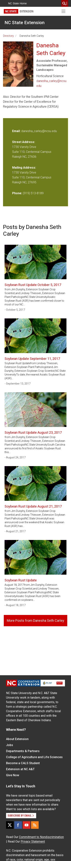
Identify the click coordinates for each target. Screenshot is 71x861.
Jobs (9, 745)
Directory (8, 35)
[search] (64, 3)
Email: (16, 131)
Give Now (12, 775)
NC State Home (17, 3)
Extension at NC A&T (20, 769)
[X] (10, 825)
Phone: (17, 193)
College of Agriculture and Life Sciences (34, 757)
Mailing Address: (24, 167)
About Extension (17, 739)
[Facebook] (18, 825)
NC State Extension (24, 22)
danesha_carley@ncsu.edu (51, 83)
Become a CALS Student (23, 763)
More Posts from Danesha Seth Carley (35, 620)
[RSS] (35, 825)
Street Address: (23, 142)
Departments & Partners (23, 751)
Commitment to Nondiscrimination (41, 837)
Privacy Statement (33, 841)
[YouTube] (26, 825)
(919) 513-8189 (33, 193)
